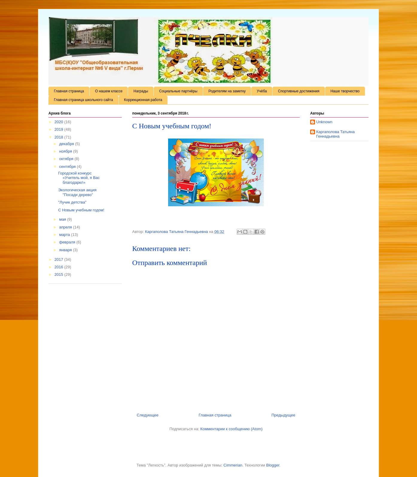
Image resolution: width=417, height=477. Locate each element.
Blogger (272, 465)
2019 (59, 129)
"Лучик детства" (72, 202)
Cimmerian (232, 465)
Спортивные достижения (298, 91)
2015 (59, 274)
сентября (68, 166)
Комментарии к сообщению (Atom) (231, 429)
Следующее (148, 415)
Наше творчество (345, 91)
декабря (67, 144)
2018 (59, 137)
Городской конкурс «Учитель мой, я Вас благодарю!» (79, 178)
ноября (66, 151)
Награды (140, 91)
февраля (68, 242)
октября (66, 159)
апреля (66, 227)
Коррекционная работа (143, 100)
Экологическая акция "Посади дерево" (77, 192)
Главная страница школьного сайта (83, 100)
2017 (59, 259)
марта (65, 234)
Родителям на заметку (227, 91)
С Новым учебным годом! (81, 210)
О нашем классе (109, 91)
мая (63, 219)
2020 (59, 122)
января (66, 250)
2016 (59, 267)
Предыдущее (283, 415)
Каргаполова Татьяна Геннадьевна (335, 134)
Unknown (324, 122)
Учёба (262, 91)
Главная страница (69, 91)
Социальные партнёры (178, 91)
